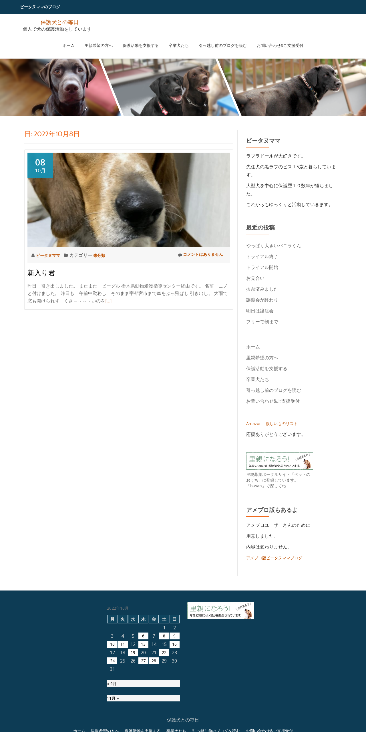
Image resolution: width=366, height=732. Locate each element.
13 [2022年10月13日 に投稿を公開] (143, 701)
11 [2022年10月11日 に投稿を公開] (122, 701)
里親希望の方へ (107, 39)
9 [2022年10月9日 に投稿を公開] (174, 693)
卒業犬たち (176, 39)
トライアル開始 (262, 267)
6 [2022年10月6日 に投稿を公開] (143, 693)
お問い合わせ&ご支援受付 (266, 39)
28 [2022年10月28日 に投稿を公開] (153, 718)
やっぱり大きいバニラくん (273, 245)
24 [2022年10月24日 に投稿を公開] (112, 718)
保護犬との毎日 (59, 21)
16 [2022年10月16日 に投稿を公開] (174, 701)
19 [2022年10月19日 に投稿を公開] (133, 710)
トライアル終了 (262, 256)
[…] (108, 301)
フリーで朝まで (262, 321)
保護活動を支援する (143, 39)
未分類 (103, 255)
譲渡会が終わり (262, 300)
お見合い (257, 278)
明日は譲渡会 (260, 311)
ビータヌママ (50, 255)
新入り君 (41, 273)
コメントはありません (197, 255)
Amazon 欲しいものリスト (275, 423)
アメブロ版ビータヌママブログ (278, 558)
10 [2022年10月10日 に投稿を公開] (112, 701)
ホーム (82, 39)
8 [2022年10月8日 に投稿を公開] (164, 693)
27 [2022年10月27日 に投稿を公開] (143, 718)
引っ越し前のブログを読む (214, 39)
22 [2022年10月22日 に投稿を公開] (164, 710)
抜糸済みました (262, 289)
